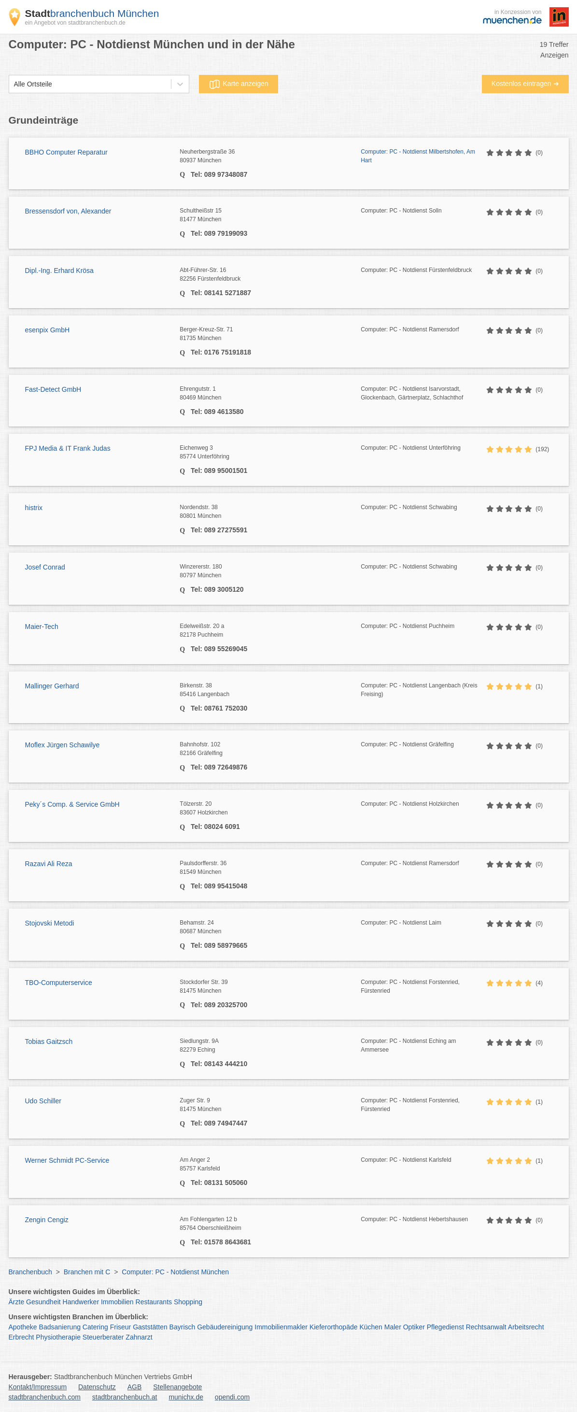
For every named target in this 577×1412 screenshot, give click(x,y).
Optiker (414, 1327)
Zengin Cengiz (47, 1220)
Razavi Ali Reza (48, 864)
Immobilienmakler (281, 1327)
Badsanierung (60, 1327)
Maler (392, 1327)
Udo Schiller (43, 1101)
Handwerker (81, 1302)
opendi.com (232, 1397)
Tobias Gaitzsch (49, 1041)
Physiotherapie (58, 1337)
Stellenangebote (177, 1387)
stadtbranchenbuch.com (45, 1397)
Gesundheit (43, 1302)
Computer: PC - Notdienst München (175, 1272)
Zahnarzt (139, 1337)
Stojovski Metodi (49, 923)
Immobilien (117, 1302)
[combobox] (14, 84)
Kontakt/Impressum (38, 1387)
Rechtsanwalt (486, 1327)
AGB (134, 1387)
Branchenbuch (30, 1272)
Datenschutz (97, 1387)
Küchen (370, 1327)
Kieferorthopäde (334, 1327)
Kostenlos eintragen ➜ (525, 83)
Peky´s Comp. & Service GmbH (72, 804)
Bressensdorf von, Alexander (68, 211)
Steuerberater (103, 1337)
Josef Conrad (45, 567)
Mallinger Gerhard (52, 686)
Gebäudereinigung (225, 1327)
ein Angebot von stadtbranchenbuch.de (75, 22)
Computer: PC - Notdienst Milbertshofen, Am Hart (418, 156)
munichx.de (186, 1397)
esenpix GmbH (47, 330)
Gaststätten (150, 1327)
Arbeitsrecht (526, 1327)
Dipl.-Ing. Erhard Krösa (59, 270)
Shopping (188, 1302)
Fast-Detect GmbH (53, 389)
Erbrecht (21, 1337)
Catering (95, 1327)
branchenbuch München (92, 13)
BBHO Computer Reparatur (66, 152)
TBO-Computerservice (58, 982)
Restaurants (154, 1302)
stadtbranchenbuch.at (124, 1397)
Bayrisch (182, 1327)
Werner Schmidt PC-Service (67, 1160)
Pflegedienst (445, 1327)
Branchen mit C (87, 1272)
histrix (34, 508)
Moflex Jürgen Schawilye (62, 745)
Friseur (120, 1327)
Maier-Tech (41, 626)
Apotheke (23, 1327)
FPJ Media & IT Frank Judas (68, 448)
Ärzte (17, 1302)
